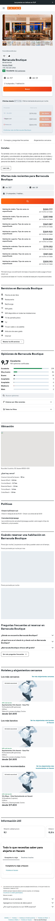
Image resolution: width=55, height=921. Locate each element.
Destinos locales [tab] (27, 858)
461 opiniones (20, 71)
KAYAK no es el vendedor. (28, 899)
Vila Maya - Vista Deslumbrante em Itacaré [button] (17, 796)
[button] (52, 2)
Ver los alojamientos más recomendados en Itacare (45, 767)
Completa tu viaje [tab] (11, 858)
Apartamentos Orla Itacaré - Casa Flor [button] (15, 705)
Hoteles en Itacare (12, 870)
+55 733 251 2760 (9, 68)
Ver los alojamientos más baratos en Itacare (42, 721)
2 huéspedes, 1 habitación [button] (14, 83)
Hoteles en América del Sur (27, 918)
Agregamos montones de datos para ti (28, 903)
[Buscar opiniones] (29, 395)
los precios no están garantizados (13, 892)
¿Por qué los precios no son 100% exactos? (28, 906)
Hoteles (14, 918)
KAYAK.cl (7, 918)
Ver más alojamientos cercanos (43, 677)
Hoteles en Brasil (43, 918)
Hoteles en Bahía (13, 920)
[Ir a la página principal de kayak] (14, 8)
